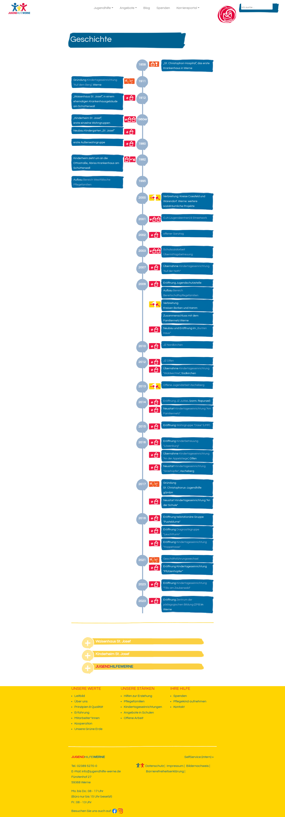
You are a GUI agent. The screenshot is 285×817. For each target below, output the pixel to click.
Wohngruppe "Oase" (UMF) (193, 425)
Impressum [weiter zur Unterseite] (175, 765)
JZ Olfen (168, 360)
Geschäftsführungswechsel (180, 558)
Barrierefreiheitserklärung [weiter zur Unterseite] (165, 771)
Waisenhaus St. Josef (113, 641)
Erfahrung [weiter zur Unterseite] (81, 712)
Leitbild (79, 696)
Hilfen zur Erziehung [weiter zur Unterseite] (138, 696)
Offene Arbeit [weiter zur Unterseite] (133, 718)
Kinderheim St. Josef (112, 654)
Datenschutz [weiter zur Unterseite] (154, 765)
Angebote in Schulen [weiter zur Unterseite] (139, 712)
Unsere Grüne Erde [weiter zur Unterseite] (88, 729)
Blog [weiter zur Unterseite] (146, 8)
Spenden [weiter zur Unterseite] (163, 8)
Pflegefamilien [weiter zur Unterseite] (134, 701)
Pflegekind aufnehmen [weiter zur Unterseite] (189, 701)
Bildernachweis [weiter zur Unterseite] (197, 765)
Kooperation (83, 723)
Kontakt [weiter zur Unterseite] (210, 9)
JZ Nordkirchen (173, 344)
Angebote (127, 8)
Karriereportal (186, 8)
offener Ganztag (173, 233)
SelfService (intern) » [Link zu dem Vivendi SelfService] (199, 757)
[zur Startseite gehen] (18, 8)
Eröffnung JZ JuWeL (176, 400)
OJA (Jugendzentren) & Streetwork (185, 217)
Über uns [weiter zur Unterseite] (81, 701)
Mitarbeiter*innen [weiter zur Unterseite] (87, 718)
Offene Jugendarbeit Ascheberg (183, 385)
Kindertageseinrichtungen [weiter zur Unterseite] (143, 706)
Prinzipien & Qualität (88, 706)
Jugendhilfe (102, 8)
